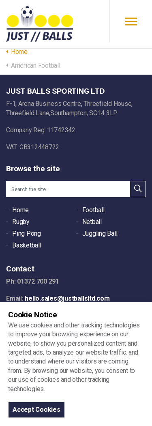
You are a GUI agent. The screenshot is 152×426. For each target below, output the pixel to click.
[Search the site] (76, 189)
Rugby (21, 222)
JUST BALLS (39, 24)
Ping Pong (26, 233)
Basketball (26, 245)
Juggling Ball (100, 233)
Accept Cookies (36, 409)
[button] (138, 189)
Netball (92, 222)
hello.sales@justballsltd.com (67, 298)
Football (93, 210)
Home (20, 210)
